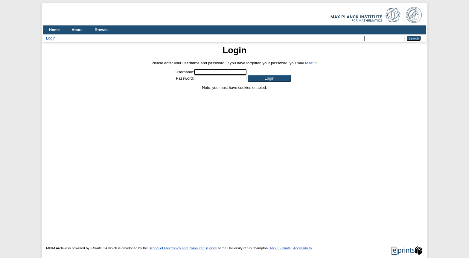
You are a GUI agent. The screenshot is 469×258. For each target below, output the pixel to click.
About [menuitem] (77, 30)
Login (50, 38)
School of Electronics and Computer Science (183, 248)
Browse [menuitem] (102, 30)
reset (309, 63)
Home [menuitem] (54, 30)
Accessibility (302, 248)
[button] (269, 78)
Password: (185, 78)
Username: (185, 72)
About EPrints (279, 248)
